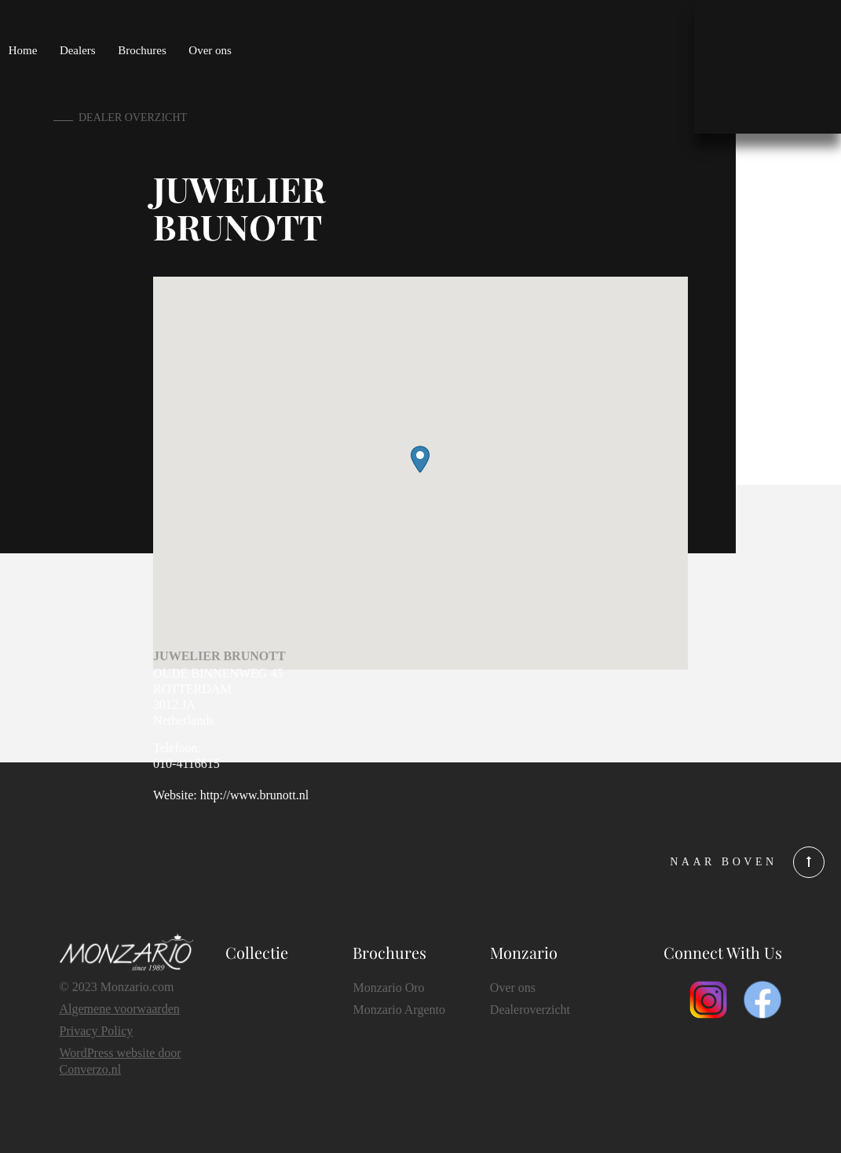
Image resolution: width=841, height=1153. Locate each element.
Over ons (210, 50)
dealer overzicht (133, 117)
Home (23, 50)
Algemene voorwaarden (120, 1008)
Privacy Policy (96, 1030)
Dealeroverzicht (530, 1009)
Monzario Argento (398, 1009)
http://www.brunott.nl (254, 795)
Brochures (142, 50)
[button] (420, 459)
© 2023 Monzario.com (117, 986)
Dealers (78, 50)
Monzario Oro (388, 987)
